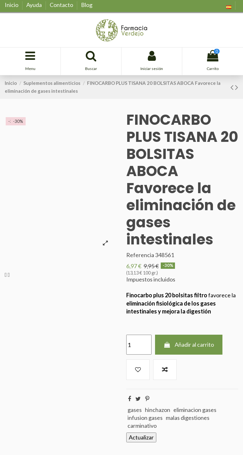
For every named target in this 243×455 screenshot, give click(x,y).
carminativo (142, 425)
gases (135, 409)
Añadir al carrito (189, 344)
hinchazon (157, 409)
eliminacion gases (194, 409)
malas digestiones (187, 417)
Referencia (140, 254)
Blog (86, 4)
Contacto (62, 4)
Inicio (12, 4)
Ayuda (34, 4)
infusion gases (145, 417)
